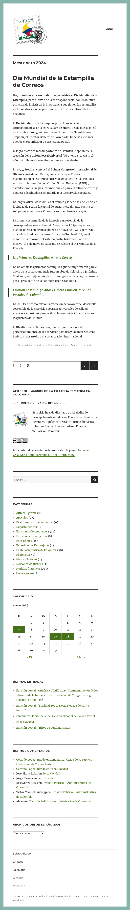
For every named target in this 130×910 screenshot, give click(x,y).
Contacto (19, 886)
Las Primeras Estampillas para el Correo (42, 258)
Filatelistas (23, 554)
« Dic (30, 657)
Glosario (18, 878)
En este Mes (24, 540)
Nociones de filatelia (29, 564)
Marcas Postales (26, 559)
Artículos (22, 517)
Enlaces (18, 861)
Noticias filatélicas (57, 345)
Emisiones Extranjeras (31, 536)
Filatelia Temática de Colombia (36, 550)
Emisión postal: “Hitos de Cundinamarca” (43, 727)
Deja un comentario (81, 345)
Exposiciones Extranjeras (32, 545)
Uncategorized (25, 573)
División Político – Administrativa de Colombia (60, 801)
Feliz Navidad (25, 721)
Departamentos (26, 526)
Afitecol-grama (26, 513)
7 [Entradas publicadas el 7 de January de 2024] (19, 629)
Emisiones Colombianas (31, 531)
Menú (110, 29)
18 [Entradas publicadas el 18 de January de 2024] (67, 636)
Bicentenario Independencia (34, 522)
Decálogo (19, 869)
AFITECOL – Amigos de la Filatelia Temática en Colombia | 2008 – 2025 (50, 896)
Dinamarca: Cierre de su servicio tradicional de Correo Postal (55, 716)
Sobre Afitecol (22, 853)
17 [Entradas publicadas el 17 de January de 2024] (55, 636)
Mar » (81, 657)
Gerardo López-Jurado (30, 345)
